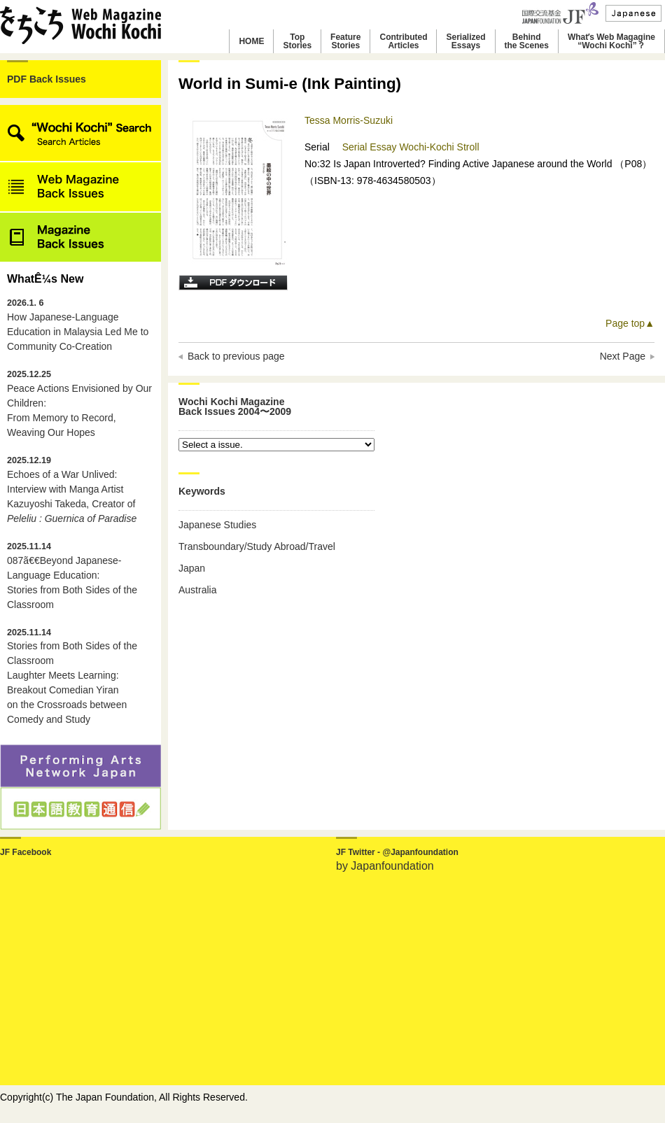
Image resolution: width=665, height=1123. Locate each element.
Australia (197, 589)
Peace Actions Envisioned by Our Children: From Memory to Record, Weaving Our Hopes (79, 403)
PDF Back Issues (46, 79)
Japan (191, 568)
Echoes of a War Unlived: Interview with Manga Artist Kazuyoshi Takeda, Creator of (71, 489)
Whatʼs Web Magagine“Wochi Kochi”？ (611, 41)
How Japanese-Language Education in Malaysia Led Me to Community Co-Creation (77, 325)
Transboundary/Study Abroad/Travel (256, 546)
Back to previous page (236, 356)
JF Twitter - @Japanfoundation (397, 852)
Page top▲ (630, 323)
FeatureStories (345, 41)
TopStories (297, 41)
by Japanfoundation (385, 866)
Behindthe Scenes (527, 41)
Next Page (622, 356)
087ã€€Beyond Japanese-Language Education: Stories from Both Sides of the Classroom (72, 576)
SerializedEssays (465, 41)
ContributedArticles (403, 41)
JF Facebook (25, 852)
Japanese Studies (217, 524)
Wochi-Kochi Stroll (439, 147)
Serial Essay (371, 147)
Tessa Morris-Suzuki (348, 120)
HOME (251, 41)
